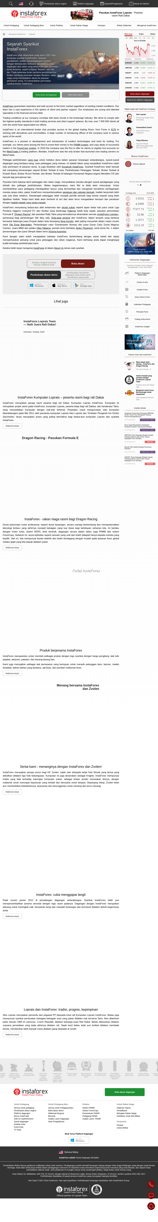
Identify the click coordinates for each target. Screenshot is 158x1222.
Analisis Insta (19, 1124)
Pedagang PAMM (89, 1116)
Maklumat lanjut (12, 426)
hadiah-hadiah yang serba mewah (28, 202)
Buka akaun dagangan (125, 1092)
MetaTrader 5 (14, 151)
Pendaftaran (122, 1110)
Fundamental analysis (148, 420)
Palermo (71, 211)
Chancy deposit (139, 164)
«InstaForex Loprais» (107, 214)
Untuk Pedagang (11, 25)
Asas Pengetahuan (56, 1121)
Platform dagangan (22, 1113)
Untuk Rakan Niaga (79, 25)
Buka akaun (77, 263)
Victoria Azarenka (57, 231)
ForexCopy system (26, 148)
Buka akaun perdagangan (46, 95)
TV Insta (17, 1130)
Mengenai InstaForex (146, 25)
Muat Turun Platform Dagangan (79, 1134)
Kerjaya (120, 1125)
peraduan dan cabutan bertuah (78, 192)
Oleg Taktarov (44, 228)
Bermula (51, 1116)
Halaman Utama (124, 1108)
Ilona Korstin (67, 221)
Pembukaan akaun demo (43, 275)
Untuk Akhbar (122, 1128)
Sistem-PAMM (88, 1108)
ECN (113, 129)
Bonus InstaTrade (21, 1116)
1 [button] (138, 185)
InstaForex (8, 106)
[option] (61, 95)
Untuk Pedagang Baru (34, 25)
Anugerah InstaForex (72, 167)
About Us (59, 248)
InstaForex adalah (67, 1158)
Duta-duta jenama (60, 218)
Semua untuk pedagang (24, 1108)
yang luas (33, 160)
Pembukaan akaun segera (25, 1110)
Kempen (101, 25)
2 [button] (141, 185)
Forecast (150, 442)
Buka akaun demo (75, 95)
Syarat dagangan (21, 1121)
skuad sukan (68, 207)
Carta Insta (18, 1127)
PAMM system (81, 144)
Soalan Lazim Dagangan (58, 1119)
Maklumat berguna (56, 1113)
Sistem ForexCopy (90, 1110)
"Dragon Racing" (22, 214)
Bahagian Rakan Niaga (126, 1113)
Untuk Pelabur (56, 25)
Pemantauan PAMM (90, 1113)
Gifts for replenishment (23, 1119)
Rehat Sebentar (124, 25)
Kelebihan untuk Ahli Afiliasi (128, 1116)
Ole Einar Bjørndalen (20, 224)
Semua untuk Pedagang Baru (60, 1108)
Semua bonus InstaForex (139, 182)
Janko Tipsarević (84, 228)
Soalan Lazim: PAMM (91, 1119)
